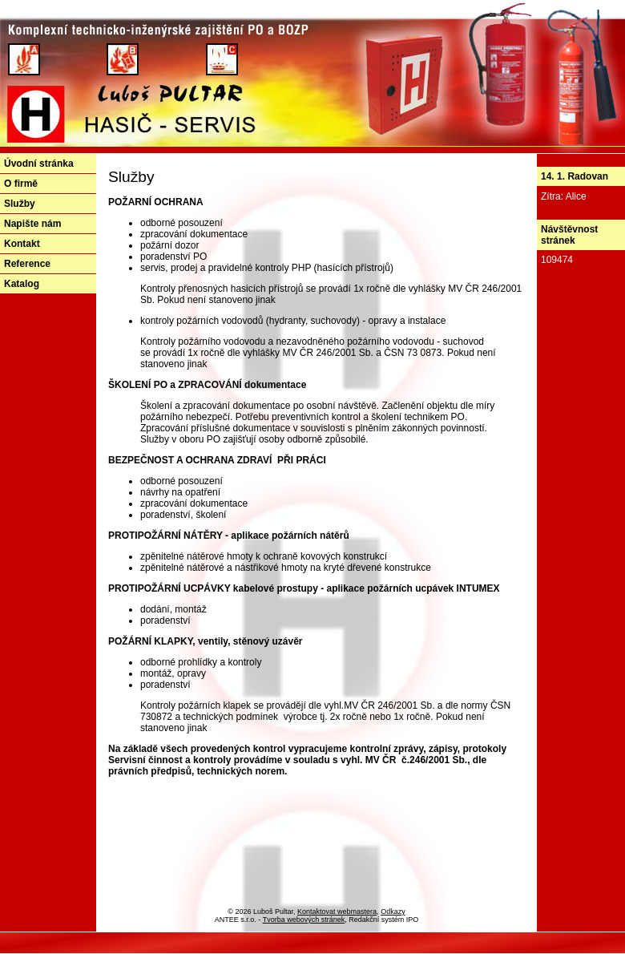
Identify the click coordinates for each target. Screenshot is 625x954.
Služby (19, 203)
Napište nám (32, 223)
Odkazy (393, 912)
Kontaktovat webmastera (337, 912)
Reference (27, 263)
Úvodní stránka (39, 163)
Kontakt (22, 243)
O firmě (21, 183)
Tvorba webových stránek (304, 920)
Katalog (21, 283)
